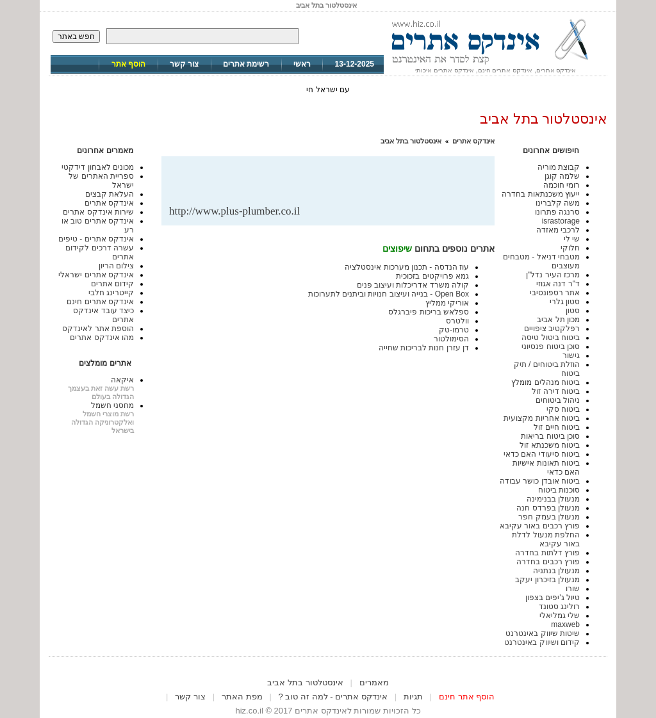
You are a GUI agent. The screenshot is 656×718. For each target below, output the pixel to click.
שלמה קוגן (562, 176)
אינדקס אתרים (473, 141)
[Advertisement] (337, 184)
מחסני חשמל (112, 405)
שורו (573, 588)
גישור (571, 355)
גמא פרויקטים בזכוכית (432, 276)
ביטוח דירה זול (556, 391)
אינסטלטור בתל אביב (411, 141)
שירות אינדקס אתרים (98, 212)
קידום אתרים (112, 283)
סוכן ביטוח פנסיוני (550, 346)
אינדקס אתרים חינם (100, 301)
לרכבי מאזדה (558, 229)
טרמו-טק (454, 329)
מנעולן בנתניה (556, 570)
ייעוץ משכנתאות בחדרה (541, 194)
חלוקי (570, 247)
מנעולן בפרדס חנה (548, 507)
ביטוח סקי (563, 409)
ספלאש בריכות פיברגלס (428, 311)
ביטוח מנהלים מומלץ (545, 382)
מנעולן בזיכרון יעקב (547, 579)
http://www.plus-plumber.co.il (234, 211)
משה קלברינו (558, 203)
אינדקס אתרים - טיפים (96, 238)
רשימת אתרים (246, 64)
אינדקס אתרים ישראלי (96, 274)
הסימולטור (451, 338)
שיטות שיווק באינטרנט (542, 633)
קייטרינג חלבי (111, 292)
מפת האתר (242, 696)
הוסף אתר (128, 64)
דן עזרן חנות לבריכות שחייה (424, 347)
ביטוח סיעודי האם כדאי (542, 454)
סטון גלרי (565, 301)
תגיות (413, 696)
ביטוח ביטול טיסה (550, 337)
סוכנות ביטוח (559, 489)
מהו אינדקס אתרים (102, 337)
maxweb (565, 624)
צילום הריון (116, 265)
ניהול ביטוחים (558, 400)
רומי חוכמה (561, 185)
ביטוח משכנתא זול (550, 445)
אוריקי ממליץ (447, 302)
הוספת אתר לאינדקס (98, 328)
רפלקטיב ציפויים (552, 328)
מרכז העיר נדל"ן (553, 274)
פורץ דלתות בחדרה (547, 552)
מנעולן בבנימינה (553, 498)
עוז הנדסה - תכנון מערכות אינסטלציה (407, 267)
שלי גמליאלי (559, 615)
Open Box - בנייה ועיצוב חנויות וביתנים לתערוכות (388, 294)
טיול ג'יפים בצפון (552, 597)
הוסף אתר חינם (467, 696)
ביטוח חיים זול (557, 427)
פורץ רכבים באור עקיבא (540, 525)
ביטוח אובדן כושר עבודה (540, 481)
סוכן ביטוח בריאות (550, 436)
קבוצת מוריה (558, 167)
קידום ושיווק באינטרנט (542, 642)
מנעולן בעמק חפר (549, 516)
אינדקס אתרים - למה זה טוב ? (333, 696)
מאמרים (374, 682)
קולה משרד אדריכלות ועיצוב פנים (413, 285)
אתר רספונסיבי (555, 292)
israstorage (561, 220)
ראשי (302, 64)
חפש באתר (76, 36)
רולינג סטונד (559, 606)
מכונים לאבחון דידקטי (98, 167)
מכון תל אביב (558, 319)
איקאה (122, 379)
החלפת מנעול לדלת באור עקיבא (546, 539)
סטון (573, 310)
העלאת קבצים (109, 194)
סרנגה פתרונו (557, 212)
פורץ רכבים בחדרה (548, 561)
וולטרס (457, 320)
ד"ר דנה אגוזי (558, 283)
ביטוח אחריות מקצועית (542, 418)
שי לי (572, 238)
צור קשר (184, 64)
